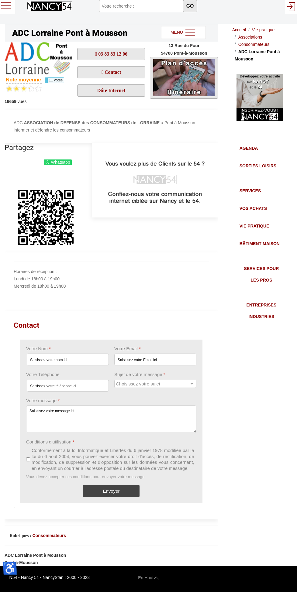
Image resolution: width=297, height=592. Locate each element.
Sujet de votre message (139, 374)
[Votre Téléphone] (68, 386)
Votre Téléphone (43, 374)
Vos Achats (253, 208)
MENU (183, 32)
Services (250, 190)
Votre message (43, 400)
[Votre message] (111, 419)
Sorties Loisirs (258, 165)
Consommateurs (49, 535)
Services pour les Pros (261, 274)
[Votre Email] (155, 360)
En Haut (148, 577)
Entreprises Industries (261, 311)
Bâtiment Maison (260, 243)
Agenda (249, 148)
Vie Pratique (254, 226)
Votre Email (127, 348)
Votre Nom (38, 348)
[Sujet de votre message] (155, 384)
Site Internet (112, 90)
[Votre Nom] (68, 360)
